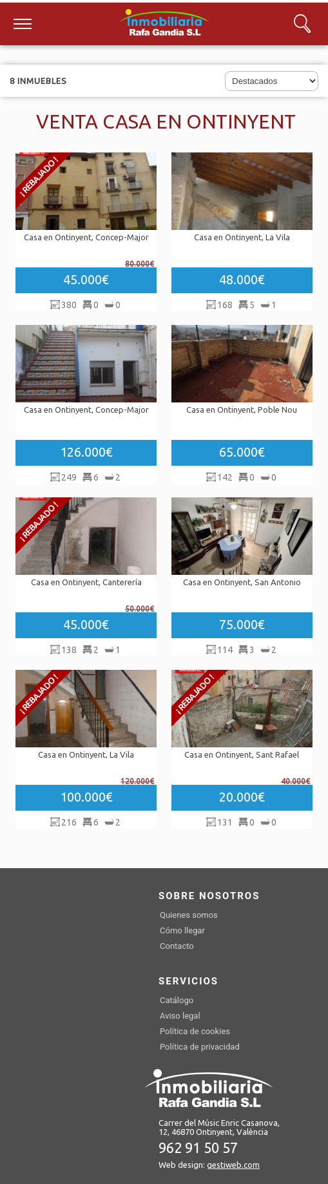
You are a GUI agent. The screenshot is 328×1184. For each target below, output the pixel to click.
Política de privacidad (200, 1047)
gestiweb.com (233, 1164)
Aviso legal (180, 1016)
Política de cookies (195, 1031)
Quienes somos (189, 915)
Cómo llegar (182, 930)
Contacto (177, 946)
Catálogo (176, 1000)
